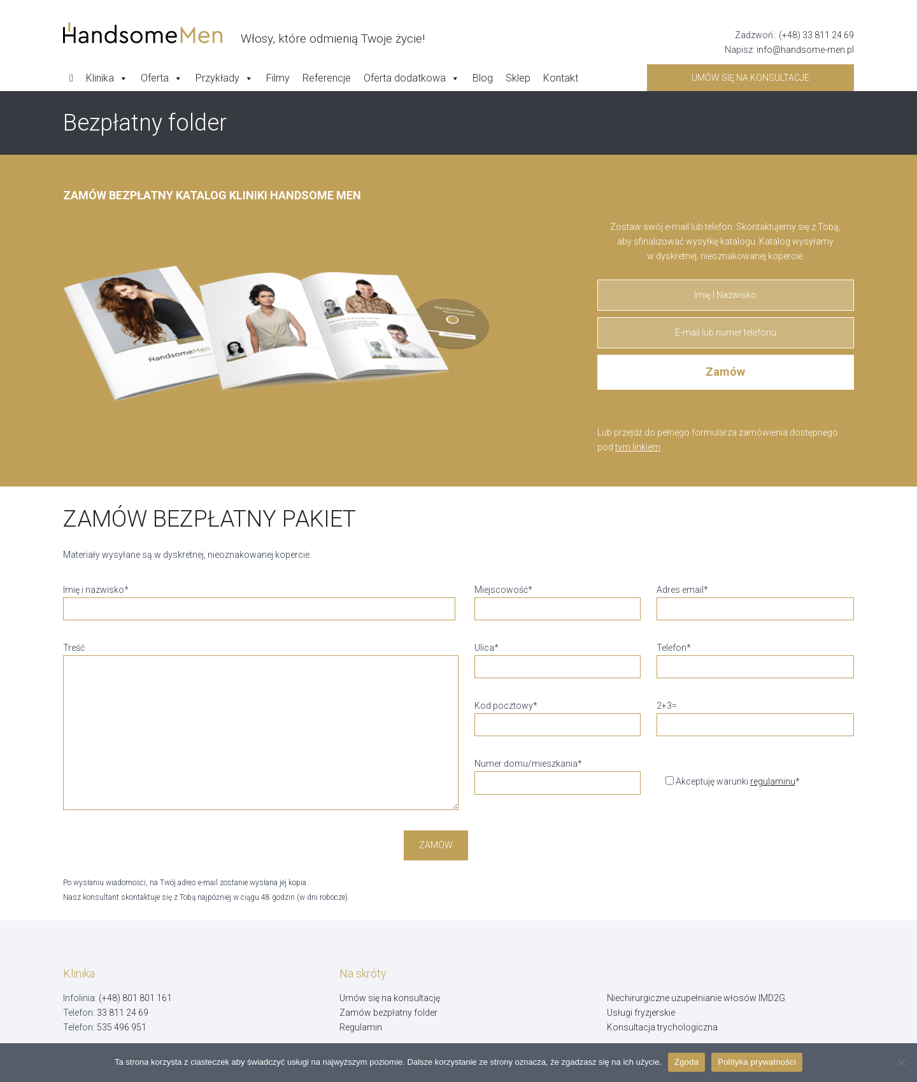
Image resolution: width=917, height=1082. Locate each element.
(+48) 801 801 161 (135, 998)
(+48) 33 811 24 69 (816, 35)
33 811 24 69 (122, 1012)
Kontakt (560, 78)
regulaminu (772, 781)
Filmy (278, 78)
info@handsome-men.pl (805, 50)
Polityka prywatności (757, 1062)
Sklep (518, 78)
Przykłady (224, 78)
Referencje (326, 78)
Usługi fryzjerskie (641, 1012)
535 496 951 (121, 1027)
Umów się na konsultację (389, 998)
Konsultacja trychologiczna (662, 1027)
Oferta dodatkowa (412, 78)
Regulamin (360, 1027)
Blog (483, 78)
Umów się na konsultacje (750, 78)
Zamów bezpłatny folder (388, 1012)
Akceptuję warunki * (728, 781)
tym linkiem (637, 447)
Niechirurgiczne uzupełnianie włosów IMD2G (696, 998)
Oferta (162, 78)
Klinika (107, 78)
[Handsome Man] (244, 33)
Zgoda (686, 1062)
